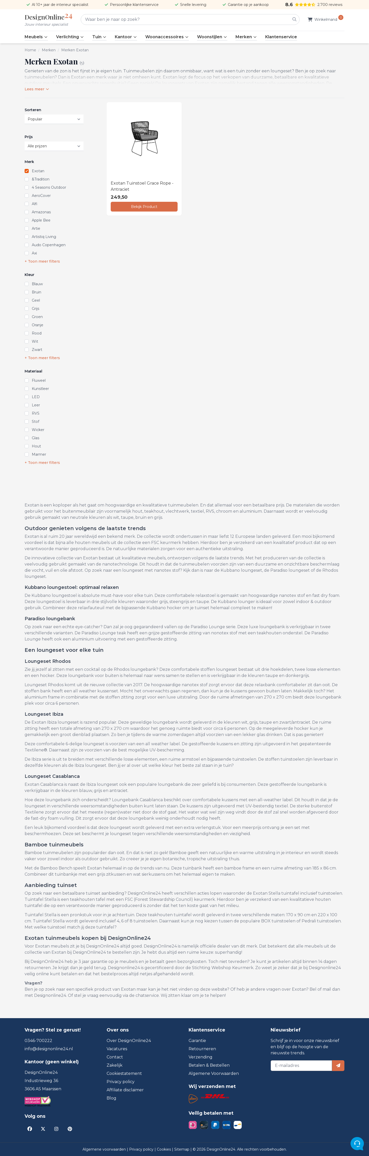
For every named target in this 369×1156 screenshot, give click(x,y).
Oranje (37, 325)
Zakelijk (114, 1065)
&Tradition (40, 179)
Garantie (197, 1040)
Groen (37, 316)
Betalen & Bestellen (209, 1065)
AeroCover (41, 195)
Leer (36, 405)
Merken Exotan (75, 50)
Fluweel (39, 380)
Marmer (39, 454)
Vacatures (117, 1048)
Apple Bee (41, 220)
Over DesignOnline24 (129, 1040)
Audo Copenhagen (49, 245)
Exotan (38, 171)
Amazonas (41, 212)
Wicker (38, 429)
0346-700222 (38, 1040)
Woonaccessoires (167, 36)
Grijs (35, 308)
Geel (36, 300)
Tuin (99, 36)
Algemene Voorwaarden (214, 1073)
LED (36, 397)
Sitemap (182, 1149)
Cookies (164, 1149)
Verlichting (70, 36)
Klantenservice (281, 36)
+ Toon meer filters (42, 261)
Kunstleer (40, 388)
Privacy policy (121, 1081)
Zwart (37, 349)
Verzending (200, 1057)
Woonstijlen (212, 36)
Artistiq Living (44, 236)
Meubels (36, 36)
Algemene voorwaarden (105, 1149)
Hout (36, 446)
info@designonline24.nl (49, 1048)
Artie (36, 228)
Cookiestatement (124, 1073)
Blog (111, 1098)
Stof (35, 421)
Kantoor (126, 36)
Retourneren (202, 1048)
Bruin (36, 292)
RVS (35, 413)
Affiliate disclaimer (125, 1089)
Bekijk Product (144, 206)
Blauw (37, 284)
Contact (115, 1057)
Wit (35, 341)
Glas (35, 438)
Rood (37, 333)
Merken (246, 36)
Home (30, 50)
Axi (34, 253)
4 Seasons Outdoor (49, 187)
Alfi (34, 204)
